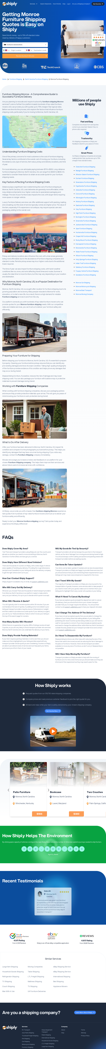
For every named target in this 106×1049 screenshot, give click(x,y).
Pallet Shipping (46, 1035)
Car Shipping (26, 1042)
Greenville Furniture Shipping (86, 221)
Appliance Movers (60, 986)
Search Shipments (45, 4)
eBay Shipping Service (62, 966)
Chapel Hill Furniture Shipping (86, 236)
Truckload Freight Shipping (30, 1036)
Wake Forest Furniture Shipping (86, 252)
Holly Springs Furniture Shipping (87, 259)
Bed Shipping (58, 981)
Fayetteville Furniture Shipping (86, 186)
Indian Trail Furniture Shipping (86, 263)
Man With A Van (8, 991)
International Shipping (61, 976)
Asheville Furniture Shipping (85, 190)
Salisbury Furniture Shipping (85, 267)
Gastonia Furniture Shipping (85, 205)
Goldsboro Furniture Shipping (86, 275)
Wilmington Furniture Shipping (86, 197)
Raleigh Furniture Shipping (85, 170)
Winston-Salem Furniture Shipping (87, 174)
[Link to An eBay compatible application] (53, 936)
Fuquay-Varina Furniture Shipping (87, 271)
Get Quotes (98, 4)
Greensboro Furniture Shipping (86, 182)
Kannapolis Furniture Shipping (86, 244)
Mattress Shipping (35, 981)
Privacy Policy (85, 1036)
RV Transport (26, 1030)
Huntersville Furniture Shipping (86, 232)
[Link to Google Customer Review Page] (19, 936)
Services (33, 4)
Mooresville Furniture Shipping (86, 248)
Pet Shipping (26, 1039)
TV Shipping (7, 981)
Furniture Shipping (16, 79)
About (63, 1030)
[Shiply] (10, 4)
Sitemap (83, 1033)
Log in (69, 4)
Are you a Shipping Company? (81, 4)
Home (4, 79)
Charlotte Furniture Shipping (85, 167)
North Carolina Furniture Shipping (36, 79)
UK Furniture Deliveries (37, 991)
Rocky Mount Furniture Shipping (87, 240)
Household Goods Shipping (13, 971)
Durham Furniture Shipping (85, 178)
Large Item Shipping (10, 966)
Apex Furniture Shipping (84, 228)
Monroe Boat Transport (84, 290)
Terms (83, 1030)
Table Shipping (34, 971)
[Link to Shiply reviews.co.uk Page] (87, 936)
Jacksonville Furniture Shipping (86, 225)
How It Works (57, 4)
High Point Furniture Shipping (85, 213)
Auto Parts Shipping (28, 1033)
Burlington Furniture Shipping (86, 217)
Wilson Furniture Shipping (84, 255)
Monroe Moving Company (84, 294)
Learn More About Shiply (85, 1012)
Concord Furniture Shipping (85, 194)
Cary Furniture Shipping (84, 209)
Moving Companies (35, 966)
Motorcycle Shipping (28, 1045)
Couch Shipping (8, 986)
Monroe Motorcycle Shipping (86, 286)
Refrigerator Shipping (10, 976)
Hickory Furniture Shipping (85, 201)
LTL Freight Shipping (36, 976)
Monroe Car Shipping (83, 282)
